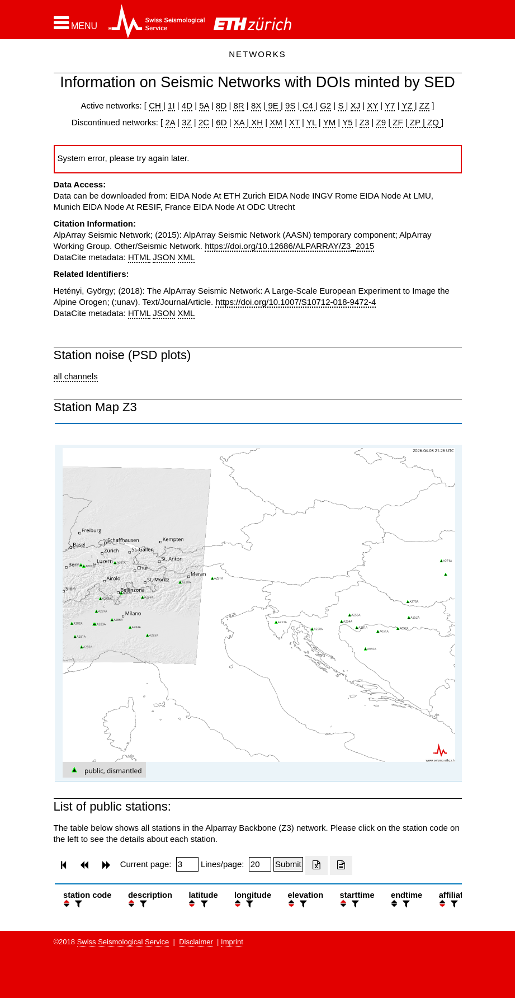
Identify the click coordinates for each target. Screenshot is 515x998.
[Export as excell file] (316, 865)
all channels (76, 376)
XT (294, 122)
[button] (76, 23)
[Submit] (288, 864)
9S (290, 105)
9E (273, 105)
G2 (325, 105)
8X (256, 105)
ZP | (416, 122)
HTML (139, 257)
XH (256, 122)
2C (204, 122)
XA (240, 122)
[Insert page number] (187, 864)
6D (221, 122)
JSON (164, 257)
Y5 (347, 122)
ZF (396, 122)
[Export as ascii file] (341, 865)
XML (186, 257)
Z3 (365, 122)
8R (238, 105)
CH (156, 105)
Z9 (381, 122)
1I (171, 105)
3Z (187, 122)
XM (276, 122)
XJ (356, 105)
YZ (407, 105)
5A (204, 105)
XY (372, 105)
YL (311, 122)
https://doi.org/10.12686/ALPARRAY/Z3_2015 (289, 246)
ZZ (424, 105)
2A (170, 122)
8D (221, 105)
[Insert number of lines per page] (260, 864)
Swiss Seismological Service (123, 942)
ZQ (432, 122)
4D (187, 105)
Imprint (232, 942)
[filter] (77, 903)
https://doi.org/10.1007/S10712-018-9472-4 (295, 302)
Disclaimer (196, 942)
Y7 (390, 105)
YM (329, 122)
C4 (308, 105)
